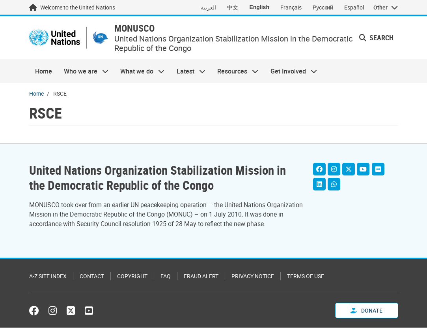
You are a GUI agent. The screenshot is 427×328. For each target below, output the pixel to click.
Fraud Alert (201, 276)
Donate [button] (366, 311)
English (259, 7)
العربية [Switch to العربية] (208, 7)
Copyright (132, 276)
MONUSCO (143, 30)
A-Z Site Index (48, 276)
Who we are (83, 74)
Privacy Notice (252, 276)
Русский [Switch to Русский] (323, 7)
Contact (92, 276)
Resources (234, 74)
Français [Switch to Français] (291, 7)
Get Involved (290, 74)
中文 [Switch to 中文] (232, 7)
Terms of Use (305, 276)
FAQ (165, 276)
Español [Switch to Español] (354, 7)
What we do (139, 74)
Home (43, 74)
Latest (188, 74)
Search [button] (376, 39)
